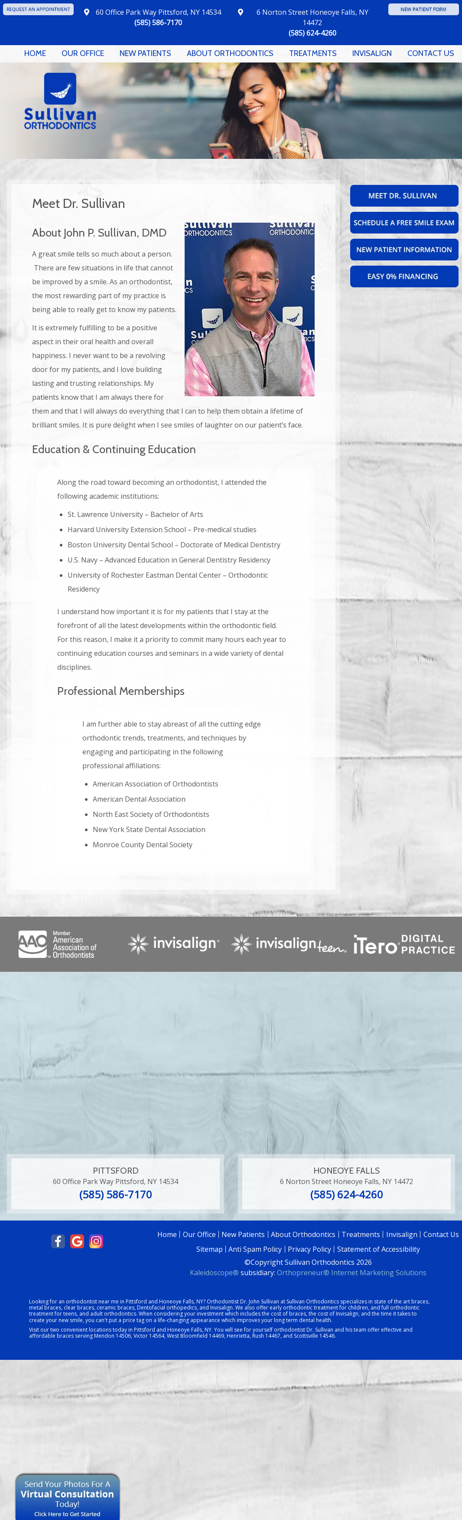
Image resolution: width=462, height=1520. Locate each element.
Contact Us (430, 53)
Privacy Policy (309, 1249)
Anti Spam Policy (255, 1249)
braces (419, 1301)
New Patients (145, 53)
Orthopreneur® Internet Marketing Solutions (351, 1272)
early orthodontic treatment (304, 1307)
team (360, 1329)
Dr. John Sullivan (259, 1301)
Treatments (313, 53)
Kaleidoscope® (214, 1272)
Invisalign (372, 53)
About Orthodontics (230, 53)
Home (35, 53)
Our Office (83, 53)
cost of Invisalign (338, 1313)
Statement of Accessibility (378, 1249)
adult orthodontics (113, 1313)
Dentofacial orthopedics (167, 1307)
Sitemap (209, 1249)
